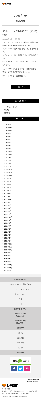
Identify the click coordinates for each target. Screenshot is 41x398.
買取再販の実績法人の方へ (20, 322)
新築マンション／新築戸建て (21, 284)
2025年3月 (7, 145)
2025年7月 (7, 136)
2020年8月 (7, 253)
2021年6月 (7, 229)
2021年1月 (7, 241)
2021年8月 (7, 223)
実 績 (20, 348)
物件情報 (18, 39)
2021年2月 (7, 238)
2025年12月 (8, 127)
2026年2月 (7, 124)
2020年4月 (7, 259)
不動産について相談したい (20, 315)
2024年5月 (7, 166)
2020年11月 (8, 247)
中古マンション (20, 294)
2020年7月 (7, 256)
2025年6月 (7, 139)
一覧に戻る (20, 87)
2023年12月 (8, 169)
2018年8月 (7, 271)
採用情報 (20, 352)
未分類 (6, 110)
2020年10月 (8, 250)
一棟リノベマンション (20, 289)
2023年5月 (7, 190)
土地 (20, 304)
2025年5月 (7, 142)
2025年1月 (7, 148)
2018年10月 (8, 268)
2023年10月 (8, 175)
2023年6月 (7, 187)
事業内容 (20, 343)
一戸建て (20, 299)
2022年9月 (7, 202)
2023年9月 (7, 178)
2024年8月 (7, 160)
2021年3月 (7, 235)
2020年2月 (7, 262)
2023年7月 (7, 184)
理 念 (20, 333)
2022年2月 (7, 214)
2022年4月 (7, 208)
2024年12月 (8, 151)
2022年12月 (8, 196)
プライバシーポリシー (32, 379)
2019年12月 (8, 265)
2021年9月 (7, 220)
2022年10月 (8, 199)
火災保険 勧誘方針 (32, 381)
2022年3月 (7, 211)
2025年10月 (8, 130)
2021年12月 (8, 217)
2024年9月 (7, 157)
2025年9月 (7, 133)
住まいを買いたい (20, 279)
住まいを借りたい (20, 309)
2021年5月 (7, 232)
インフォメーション (10, 107)
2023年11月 (8, 172)
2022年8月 (7, 205)
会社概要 (20, 338)
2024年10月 (8, 154)
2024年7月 (7, 163)
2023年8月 (7, 181)
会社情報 (20, 328)
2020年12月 (8, 244)
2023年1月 (7, 193)
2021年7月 (7, 226)
